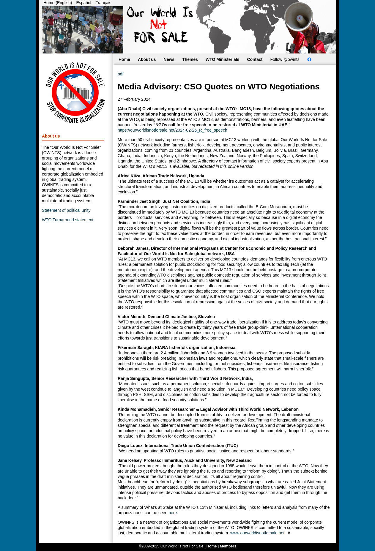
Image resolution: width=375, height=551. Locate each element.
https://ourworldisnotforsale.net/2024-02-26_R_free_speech (172, 130)
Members (228, 546)
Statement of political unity (66, 210)
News (169, 59)
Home (124, 59)
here (172, 512)
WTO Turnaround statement (67, 219)
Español (83, 2)
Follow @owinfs (285, 59)
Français (103, 2)
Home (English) (57, 2)
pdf (120, 74)
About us (147, 59)
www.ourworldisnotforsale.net (257, 533)
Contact (254, 59)
